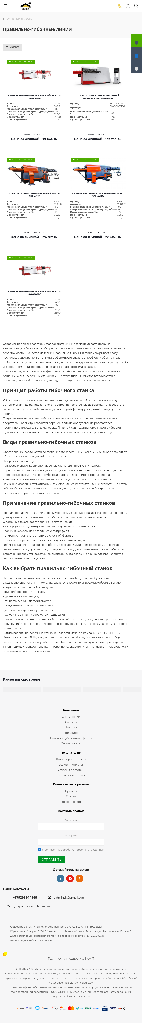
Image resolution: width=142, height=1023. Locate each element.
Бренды (71, 791)
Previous (130, 680)
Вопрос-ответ (71, 801)
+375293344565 (25, 897)
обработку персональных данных (82, 849)
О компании (71, 717)
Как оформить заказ (71, 759)
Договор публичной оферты (71, 738)
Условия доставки (71, 770)
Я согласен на (73, 849)
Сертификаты (71, 743)
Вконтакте (60, 878)
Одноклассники (79, 878)
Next (136, 680)
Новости (71, 727)
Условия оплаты (71, 764)
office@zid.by (84, 982)
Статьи (71, 796)
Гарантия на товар (71, 775)
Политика (71, 733)
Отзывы (71, 722)
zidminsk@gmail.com (69, 897)
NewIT (89, 958)
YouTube (70, 878)
